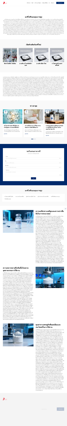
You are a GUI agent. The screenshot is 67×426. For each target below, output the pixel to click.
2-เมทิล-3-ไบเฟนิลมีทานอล (25, 64)
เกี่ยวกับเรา (29, 2)
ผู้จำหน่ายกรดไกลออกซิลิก (43, 196)
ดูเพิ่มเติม (5, 133)
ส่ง (33, 178)
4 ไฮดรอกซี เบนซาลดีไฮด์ (57, 64)
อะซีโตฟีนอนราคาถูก (55, 196)
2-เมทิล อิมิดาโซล (41, 63)
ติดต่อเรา (52, 2)
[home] (5, 2)
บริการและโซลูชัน (38, 2)
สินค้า (33, 2)
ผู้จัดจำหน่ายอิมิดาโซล (30, 196)
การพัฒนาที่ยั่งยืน (45, 2)
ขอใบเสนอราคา (60, 2)
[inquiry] (65, 209)
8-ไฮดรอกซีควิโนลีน (9, 196)
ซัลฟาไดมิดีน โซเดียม (10, 63)
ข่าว (49, 2)
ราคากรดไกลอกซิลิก (19, 196)
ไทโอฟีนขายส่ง (8, 199)
